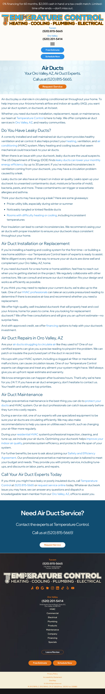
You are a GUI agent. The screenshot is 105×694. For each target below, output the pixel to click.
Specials (52, 642)
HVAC (52, 609)
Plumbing (52, 621)
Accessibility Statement (52, 677)
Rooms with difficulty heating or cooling (32, 215)
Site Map (52, 680)
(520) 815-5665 (53, 31)
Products (52, 625)
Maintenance (52, 629)
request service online (52, 485)
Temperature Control (30, 118)
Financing (52, 638)
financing (52, 325)
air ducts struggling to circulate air (34, 344)
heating (71, 141)
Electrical (52, 617)
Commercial (53, 613)
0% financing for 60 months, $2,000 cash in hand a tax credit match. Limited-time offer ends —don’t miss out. (52, 6)
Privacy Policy (52, 674)
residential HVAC (27, 434)
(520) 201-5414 (52, 39)
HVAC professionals (34, 292)
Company (52, 633)
